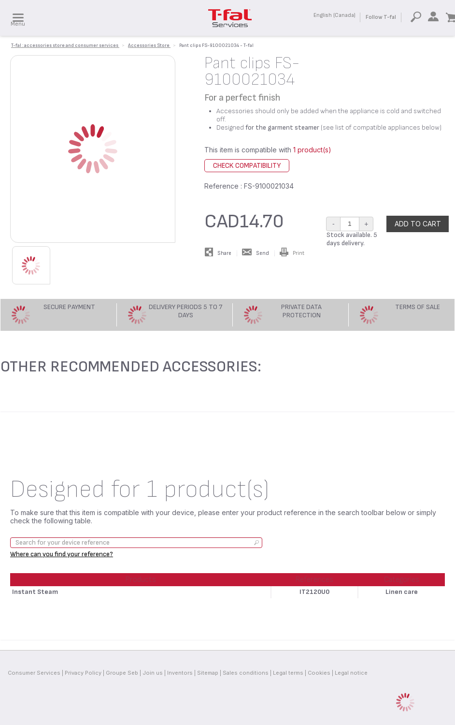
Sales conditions (246, 672)
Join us (152, 672)
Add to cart (418, 224)
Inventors (180, 672)
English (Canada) (334, 15)
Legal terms (288, 672)
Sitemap (207, 672)
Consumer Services (34, 672)
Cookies (319, 672)
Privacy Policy (83, 672)
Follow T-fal (381, 17)
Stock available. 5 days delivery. (352, 239)
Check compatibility (247, 166)
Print (292, 253)
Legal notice (351, 672)
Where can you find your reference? (61, 554)
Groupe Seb (122, 672)
